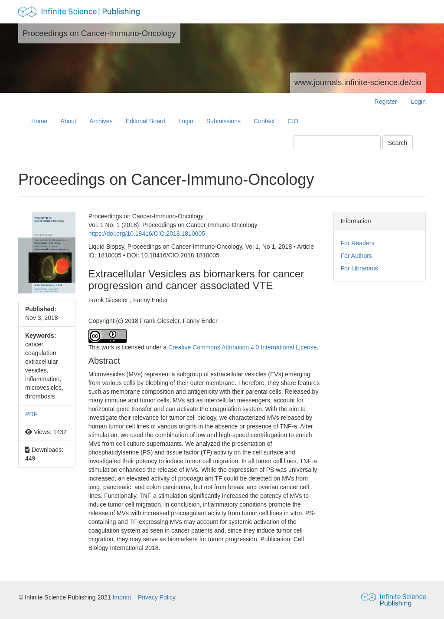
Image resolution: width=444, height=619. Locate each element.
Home (39, 121)
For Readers (357, 243)
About (68, 121)
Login (418, 101)
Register (386, 101)
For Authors (356, 255)
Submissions (223, 121)
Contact (264, 121)
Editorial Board (146, 121)
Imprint (123, 597)
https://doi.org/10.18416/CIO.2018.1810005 (146, 233)
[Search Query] (337, 142)
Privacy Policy (157, 597)
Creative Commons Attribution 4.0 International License (242, 347)
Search (397, 142)
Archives (101, 121)
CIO (292, 121)
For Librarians (359, 268)
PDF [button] (31, 414)
